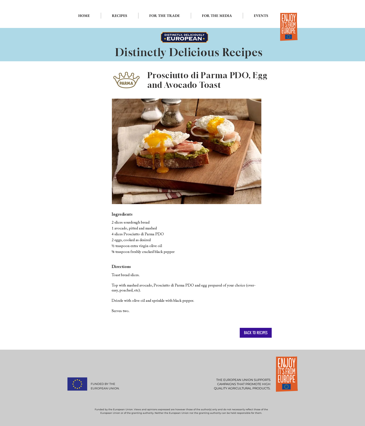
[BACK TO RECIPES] (256, 333)
